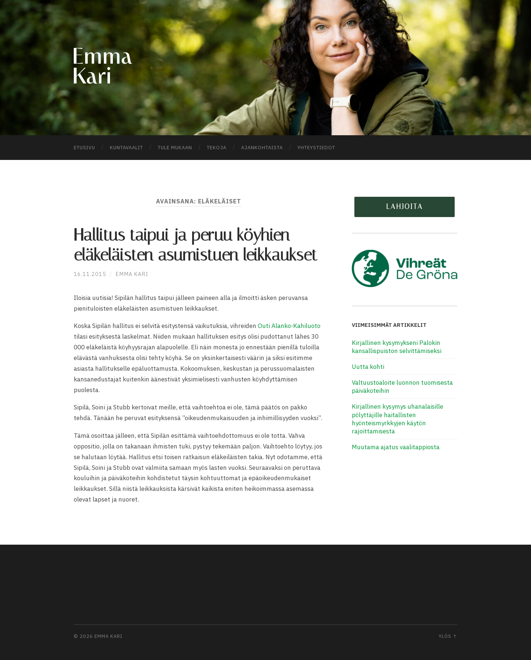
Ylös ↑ (448, 636)
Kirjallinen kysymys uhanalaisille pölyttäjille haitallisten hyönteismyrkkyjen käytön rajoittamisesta (397, 418)
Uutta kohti (368, 367)
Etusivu (84, 147)
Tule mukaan (175, 147)
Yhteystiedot (316, 147)
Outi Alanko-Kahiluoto (289, 326)
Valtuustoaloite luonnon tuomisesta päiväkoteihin (402, 386)
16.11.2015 (90, 273)
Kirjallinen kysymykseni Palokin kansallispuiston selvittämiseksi (396, 347)
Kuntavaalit (126, 147)
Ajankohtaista (262, 147)
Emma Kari (131, 273)
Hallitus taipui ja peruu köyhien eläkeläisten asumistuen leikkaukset (195, 245)
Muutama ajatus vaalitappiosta (396, 447)
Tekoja (216, 147)
